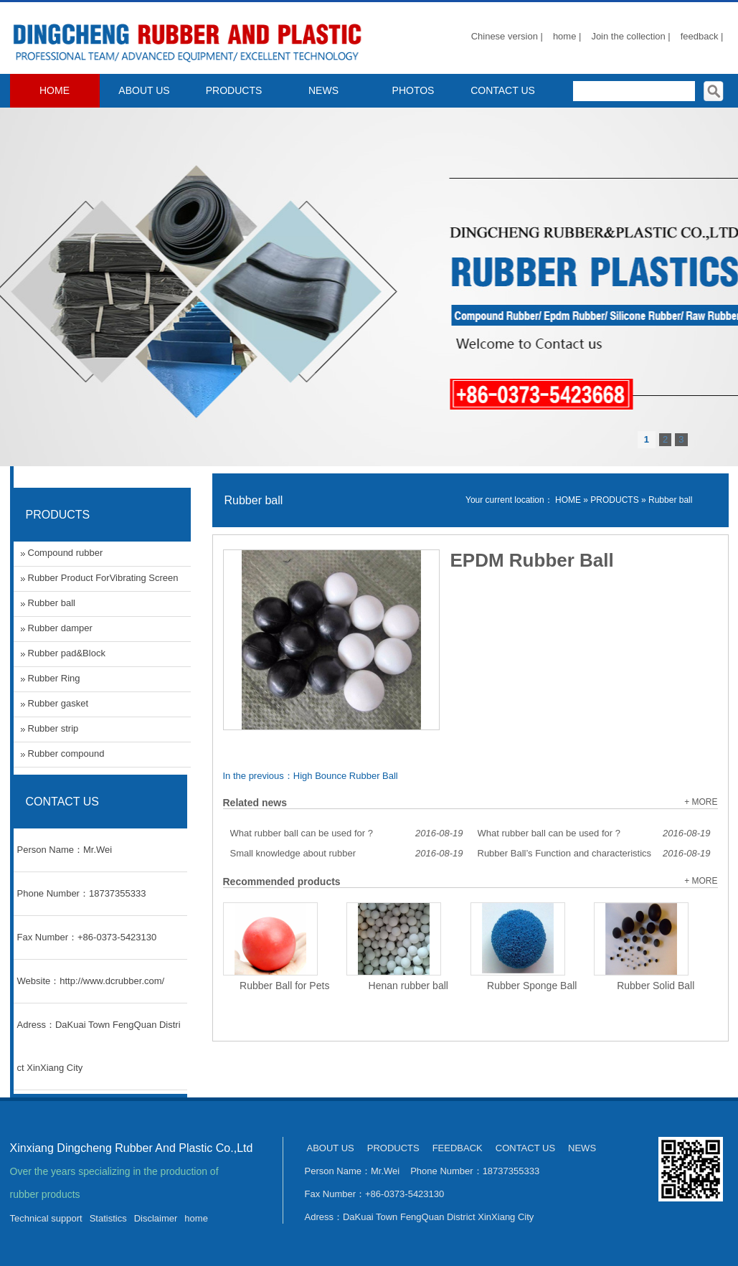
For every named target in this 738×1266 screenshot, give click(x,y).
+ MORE (700, 802)
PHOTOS (413, 90)
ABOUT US (143, 90)
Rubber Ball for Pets (284, 985)
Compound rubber (65, 552)
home (196, 1218)
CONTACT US (502, 90)
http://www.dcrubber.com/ (112, 981)
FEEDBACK (457, 1148)
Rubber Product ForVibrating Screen (103, 577)
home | (567, 36)
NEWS (323, 90)
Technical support (46, 1218)
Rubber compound (66, 753)
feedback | (702, 36)
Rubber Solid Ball (655, 985)
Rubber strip (53, 728)
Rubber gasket (58, 703)
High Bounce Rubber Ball (345, 775)
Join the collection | (630, 36)
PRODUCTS (234, 90)
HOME (54, 90)
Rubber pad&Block (66, 653)
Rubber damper (60, 628)
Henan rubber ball (408, 985)
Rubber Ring (54, 678)
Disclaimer (156, 1218)
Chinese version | (507, 36)
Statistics (108, 1218)
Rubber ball (670, 500)
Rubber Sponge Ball (532, 985)
